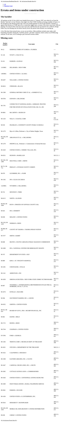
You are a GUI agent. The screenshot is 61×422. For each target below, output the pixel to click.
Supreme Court (8, 6)
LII (5, 4)
